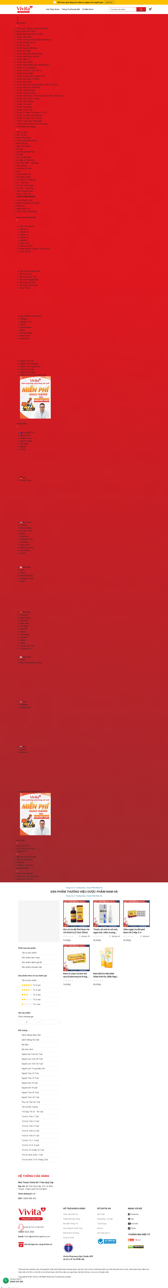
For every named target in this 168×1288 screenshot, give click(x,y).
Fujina (22, 581)
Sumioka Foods (27, 578)
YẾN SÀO (20, 206)
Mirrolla (23, 752)
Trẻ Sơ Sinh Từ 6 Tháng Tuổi (35, 1159)
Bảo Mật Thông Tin (70, 1224)
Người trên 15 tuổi (29, 1088)
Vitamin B (24, 232)
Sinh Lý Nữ (21, 135)
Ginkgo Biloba (26, 333)
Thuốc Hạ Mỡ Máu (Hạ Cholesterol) (32, 65)
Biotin (22, 330)
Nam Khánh (25, 617)
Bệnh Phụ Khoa (23, 138)
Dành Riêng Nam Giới (31, 1035)
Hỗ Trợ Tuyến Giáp (25, 185)
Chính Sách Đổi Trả (70, 1214)
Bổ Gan (19, 149)
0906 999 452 (29, 1198)
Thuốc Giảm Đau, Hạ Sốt (27, 56)
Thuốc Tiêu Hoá (23, 104)
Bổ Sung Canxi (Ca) (28, 285)
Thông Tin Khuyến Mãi (71, 9)
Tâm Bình (24, 620)
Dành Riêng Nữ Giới (30, 1040)
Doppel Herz (25, 480)
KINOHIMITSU (26, 575)
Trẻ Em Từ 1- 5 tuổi (30, 1140)
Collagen (24, 319)
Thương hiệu (80, 888)
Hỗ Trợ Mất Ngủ (23, 157)
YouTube (133, 1224)
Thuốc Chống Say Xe (26, 42)
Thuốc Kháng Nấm (24, 73)
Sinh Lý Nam (22, 132)
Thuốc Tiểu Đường (24, 101)
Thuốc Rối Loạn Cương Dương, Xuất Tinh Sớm (37, 84)
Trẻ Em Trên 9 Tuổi (30, 1135)
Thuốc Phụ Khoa (24, 82)
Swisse (23, 553)
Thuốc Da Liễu (23, 45)
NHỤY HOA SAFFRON (26, 211)
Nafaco (23, 640)
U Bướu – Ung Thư (24, 188)
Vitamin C (24, 235)
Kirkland (23, 525)
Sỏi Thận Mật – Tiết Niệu (27, 163)
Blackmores (25, 435)
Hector (23, 632)
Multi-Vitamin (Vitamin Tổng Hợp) (34, 249)
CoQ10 (23, 324)
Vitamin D (24, 237)
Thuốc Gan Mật (23, 51)
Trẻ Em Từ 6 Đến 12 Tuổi (33, 1150)
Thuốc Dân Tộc (27, 646)
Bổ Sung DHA (26, 246)
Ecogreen (24, 536)
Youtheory (24, 542)
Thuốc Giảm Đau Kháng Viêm (29, 53)
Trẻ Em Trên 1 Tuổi (30, 1116)
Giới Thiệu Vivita (52, 9)
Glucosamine (25, 327)
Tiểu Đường (21, 166)
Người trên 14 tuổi (30, 1083)
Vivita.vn (36, 1277)
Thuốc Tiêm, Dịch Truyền (27, 98)
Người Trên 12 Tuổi (30, 1073)
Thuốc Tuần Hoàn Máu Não (29, 121)
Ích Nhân (24, 626)
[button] (84, 19)
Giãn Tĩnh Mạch (23, 146)
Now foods (25, 545)
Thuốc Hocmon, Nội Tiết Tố (29, 70)
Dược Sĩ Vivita (68, 1238)
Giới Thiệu (101, 1214)
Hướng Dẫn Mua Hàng (71, 1219)
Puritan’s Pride (26, 531)
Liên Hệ (100, 1228)
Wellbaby (24, 704)
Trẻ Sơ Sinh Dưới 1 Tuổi (32, 1155)
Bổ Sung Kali (25, 274)
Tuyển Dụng (101, 1224)
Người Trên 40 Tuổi (30, 1097)
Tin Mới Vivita (87, 9)
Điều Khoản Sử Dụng (71, 1233)
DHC (22, 570)
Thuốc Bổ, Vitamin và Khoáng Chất (32, 28)
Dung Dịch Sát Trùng (25, 31)
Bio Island (24, 444)
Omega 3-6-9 (26, 321)
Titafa (22, 643)
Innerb (23, 660)
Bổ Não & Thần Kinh (25, 160)
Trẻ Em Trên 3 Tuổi (30, 1126)
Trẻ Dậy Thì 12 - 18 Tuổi (32, 1111)
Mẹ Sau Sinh (27, 1049)
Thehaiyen (24, 634)
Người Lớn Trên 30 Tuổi (32, 1064)
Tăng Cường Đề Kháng (26, 140)
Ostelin (23, 446)
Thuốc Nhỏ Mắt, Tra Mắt (27, 79)
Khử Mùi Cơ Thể (23, 168)
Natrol (23, 533)
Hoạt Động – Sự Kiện (105, 1219)
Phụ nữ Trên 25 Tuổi (31, 1102)
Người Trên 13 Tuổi (30, 1078)
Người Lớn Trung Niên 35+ (34, 1068)
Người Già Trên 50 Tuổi (32, 1054)
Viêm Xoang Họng (24, 191)
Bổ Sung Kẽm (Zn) (28, 277)
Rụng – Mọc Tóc (23, 194)
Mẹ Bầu (25, 1044)
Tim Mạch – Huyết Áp (26, 180)
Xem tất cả (24, 338)
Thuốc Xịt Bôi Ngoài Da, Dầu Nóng (32, 124)
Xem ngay (109, 2)
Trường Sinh (25, 648)
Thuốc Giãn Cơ (23, 59)
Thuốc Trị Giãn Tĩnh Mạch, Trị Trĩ (31, 112)
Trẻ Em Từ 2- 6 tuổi (30, 1145)
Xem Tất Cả (25, 251)
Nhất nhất (24, 623)
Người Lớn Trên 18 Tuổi (32, 1059)
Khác (18, 171)
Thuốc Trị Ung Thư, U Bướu (29, 118)
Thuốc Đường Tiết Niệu (26, 48)
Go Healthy (25, 550)
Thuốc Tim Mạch (24, 107)
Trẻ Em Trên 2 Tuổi (30, 1121)
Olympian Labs (26, 539)
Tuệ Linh (24, 629)
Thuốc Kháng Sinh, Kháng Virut (30, 76)
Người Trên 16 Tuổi (30, 1092)
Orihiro (23, 573)
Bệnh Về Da (21, 143)
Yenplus (23, 637)
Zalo (131, 1219)
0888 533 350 (26, 1231)
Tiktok (132, 1228)
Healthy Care (26, 438)
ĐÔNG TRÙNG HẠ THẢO (27, 203)
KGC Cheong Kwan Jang (31, 662)
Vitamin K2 (24, 243)
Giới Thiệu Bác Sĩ (103, 1233)
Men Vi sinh (25, 335)
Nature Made (26, 528)
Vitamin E (24, 240)
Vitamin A (24, 229)
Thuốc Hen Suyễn (24, 62)
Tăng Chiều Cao (23, 174)
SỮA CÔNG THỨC (24, 200)
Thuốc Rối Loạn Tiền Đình (28, 87)
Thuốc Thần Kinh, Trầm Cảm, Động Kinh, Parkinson (39, 96)
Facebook (133, 1214)
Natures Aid (25, 707)
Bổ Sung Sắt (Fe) (27, 282)
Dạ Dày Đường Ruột (25, 152)
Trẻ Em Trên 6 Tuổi (30, 1131)
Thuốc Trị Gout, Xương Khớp (29, 115)
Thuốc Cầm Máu (23, 37)
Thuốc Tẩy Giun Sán (25, 93)
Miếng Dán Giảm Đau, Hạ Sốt (29, 34)
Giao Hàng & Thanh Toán (73, 1228)
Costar (23, 449)
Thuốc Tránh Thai (24, 110)
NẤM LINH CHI (23, 209)
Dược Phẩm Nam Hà (94, 888)
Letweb (68, 1277)
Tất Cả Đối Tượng (29, 1107)
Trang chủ (70, 888)
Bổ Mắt (19, 154)
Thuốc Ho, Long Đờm (26, 67)
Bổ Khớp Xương (23, 177)
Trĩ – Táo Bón (22, 182)
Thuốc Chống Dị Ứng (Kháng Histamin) (33, 39)
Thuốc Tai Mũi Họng (25, 90)
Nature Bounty (26, 547)
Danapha (24, 615)
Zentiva (23, 749)
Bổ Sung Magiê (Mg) (29, 279)
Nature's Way (26, 441)
